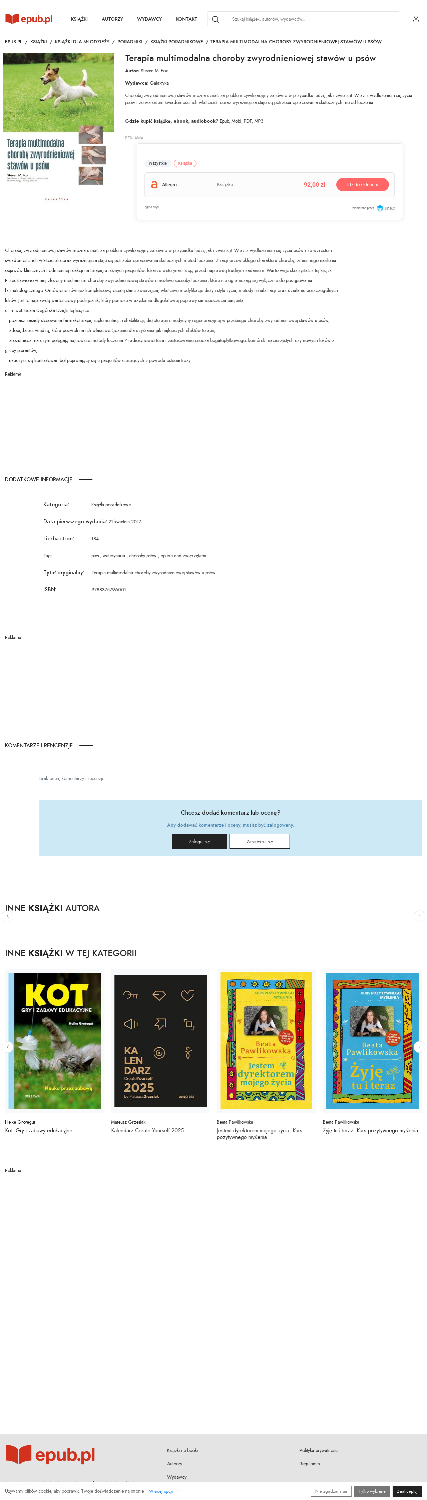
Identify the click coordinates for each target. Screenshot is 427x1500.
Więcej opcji (161, 1491)
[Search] (215, 19)
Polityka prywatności (319, 1450)
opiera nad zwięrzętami (183, 555)
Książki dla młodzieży (82, 41)
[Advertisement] (175, 424)
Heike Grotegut (20, 1122)
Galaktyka (159, 83)
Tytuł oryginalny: (63, 572)
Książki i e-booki (182, 1450)
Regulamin (310, 1463)
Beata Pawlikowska (235, 1122)
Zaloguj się (199, 841)
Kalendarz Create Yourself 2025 (147, 1130)
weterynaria (114, 555)
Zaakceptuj (407, 1491)
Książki (79, 19)
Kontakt (186, 19)
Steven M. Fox (154, 70)
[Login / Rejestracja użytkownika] (416, 19)
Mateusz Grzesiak (128, 1122)
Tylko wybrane (372, 1491)
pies (95, 555)
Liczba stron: (58, 538)
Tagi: (48, 555)
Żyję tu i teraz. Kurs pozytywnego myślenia (370, 1130)
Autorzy (112, 19)
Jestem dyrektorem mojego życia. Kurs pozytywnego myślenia (259, 1134)
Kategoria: (56, 504)
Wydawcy (149, 19)
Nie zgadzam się (331, 1491)
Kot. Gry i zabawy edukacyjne (38, 1130)
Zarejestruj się (260, 841)
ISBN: (49, 589)
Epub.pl (13, 41)
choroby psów (142, 555)
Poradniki (129, 41)
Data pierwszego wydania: (75, 521)
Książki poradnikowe (176, 41)
